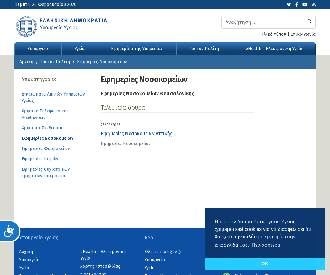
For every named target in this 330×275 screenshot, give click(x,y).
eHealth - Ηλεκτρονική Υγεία (274, 48)
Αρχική (26, 62)
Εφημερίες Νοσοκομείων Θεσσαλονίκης (147, 93)
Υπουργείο (38, 48)
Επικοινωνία (303, 34)
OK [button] (264, 263)
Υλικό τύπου (274, 34)
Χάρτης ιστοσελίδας (100, 266)
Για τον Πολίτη (204, 48)
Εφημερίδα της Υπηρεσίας (137, 48)
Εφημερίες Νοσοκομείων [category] (126, 143)
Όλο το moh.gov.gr (163, 251)
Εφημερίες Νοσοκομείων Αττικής (136, 134)
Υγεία (80, 48)
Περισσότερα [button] (266, 245)
